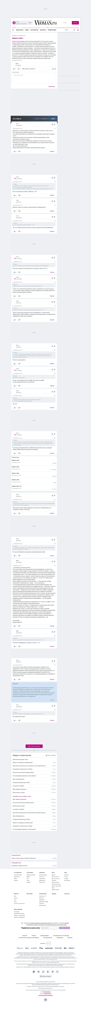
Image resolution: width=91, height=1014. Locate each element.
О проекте (24, 935)
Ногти (15, 901)
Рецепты (66, 876)
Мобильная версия (46, 976)
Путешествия (42, 899)
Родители (29, 882)
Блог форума (16, 911)
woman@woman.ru (47, 991)
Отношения (30, 872)
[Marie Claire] (49, 948)
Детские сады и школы (56, 886)
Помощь (34, 935)
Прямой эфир (52, 30)
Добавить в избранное (29, 68)
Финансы (16, 880)
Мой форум (19, 30)
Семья (28, 880)
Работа (15, 878)
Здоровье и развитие (56, 884)
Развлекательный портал (19, 913)
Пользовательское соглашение (61, 935)
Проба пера (41, 903)
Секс (28, 878)
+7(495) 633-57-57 (47, 993)
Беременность (42, 880)
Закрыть (52, 700)
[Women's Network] (45, 945)
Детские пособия (55, 889)
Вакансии (70, 937)
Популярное (34, 30)
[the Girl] (65, 948)
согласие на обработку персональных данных (40, 923)
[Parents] (71, 948)
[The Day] (27, 948)
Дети (53, 872)
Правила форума (44, 935)
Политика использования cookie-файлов (29, 937)
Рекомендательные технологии (45, 995)
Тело (15, 899)
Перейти (53, 118)
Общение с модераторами (19, 915)
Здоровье (14, 35)
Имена (53, 887)
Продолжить (52, 86)
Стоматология (42, 878)
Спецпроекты (60, 937)
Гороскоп (67, 893)
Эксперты (43, 30)
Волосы (15, 897)
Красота (16, 893)
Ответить (52, 151)
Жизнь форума (18, 909)
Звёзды (54, 893)
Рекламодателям (47, 937)
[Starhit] (41, 948)
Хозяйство (66, 874)
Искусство (41, 897)
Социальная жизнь (18, 874)
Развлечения (42, 893)
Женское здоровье (43, 874)
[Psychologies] (58, 948)
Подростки (54, 880)
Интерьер (66, 878)
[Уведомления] (78, 30)
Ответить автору (15, 72)
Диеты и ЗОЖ (42, 882)
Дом (65, 872)
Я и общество (18, 872)
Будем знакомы (42, 905)
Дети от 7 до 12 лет (56, 878)
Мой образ (30, 893)
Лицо (15, 896)
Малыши (53, 874)
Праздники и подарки (43, 901)
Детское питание (55, 882)
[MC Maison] (34, 948)
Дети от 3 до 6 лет (55, 876)
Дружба (28, 876)
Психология (41, 876)
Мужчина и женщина (31, 874)
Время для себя (42, 896)
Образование (17, 876)
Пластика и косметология (19, 903)
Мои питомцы (67, 880)
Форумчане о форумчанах (19, 917)
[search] (70, 30)
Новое (27, 30)
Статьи (75, 22)
